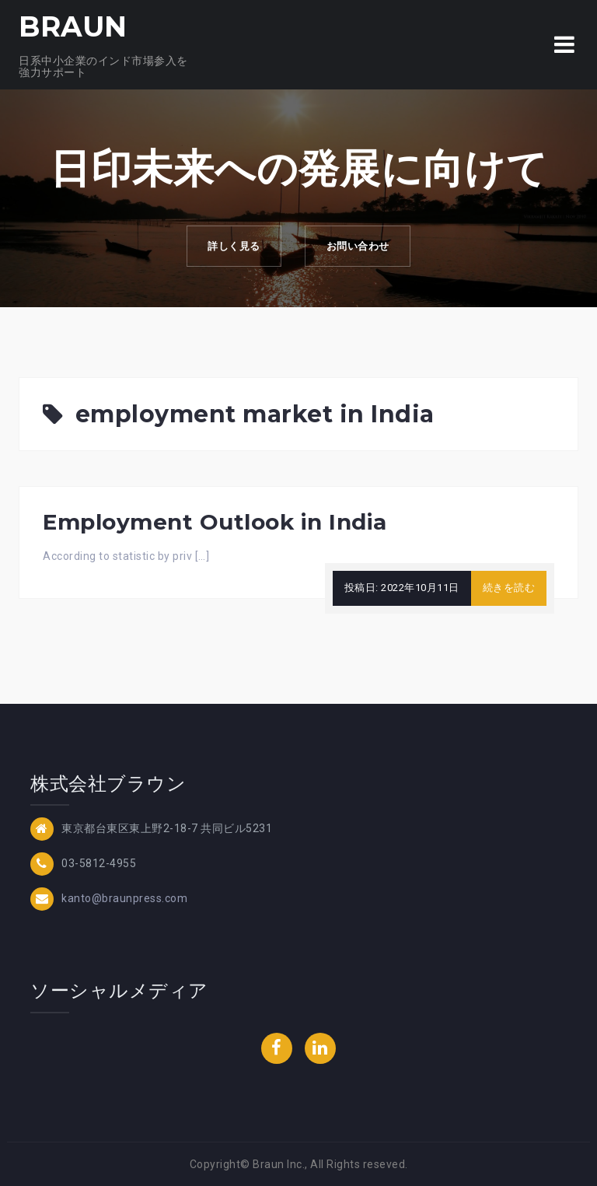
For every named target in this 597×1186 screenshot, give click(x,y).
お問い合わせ (360, 247)
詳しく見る (231, 247)
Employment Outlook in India (215, 522)
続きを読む (509, 587)
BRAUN (73, 26)
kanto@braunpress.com (124, 898)
